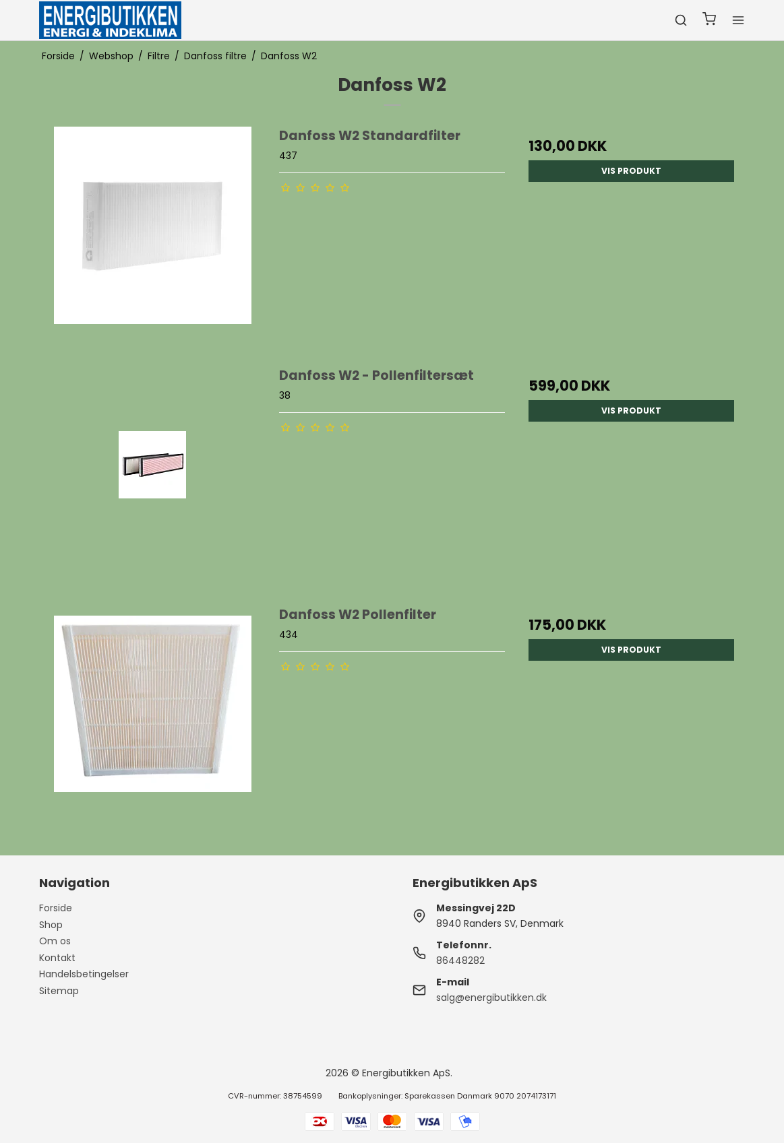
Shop (51, 925)
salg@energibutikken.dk (491, 997)
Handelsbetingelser (84, 974)
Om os (55, 941)
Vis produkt (631, 170)
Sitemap (59, 991)
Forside (55, 908)
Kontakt (57, 958)
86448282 (460, 960)
